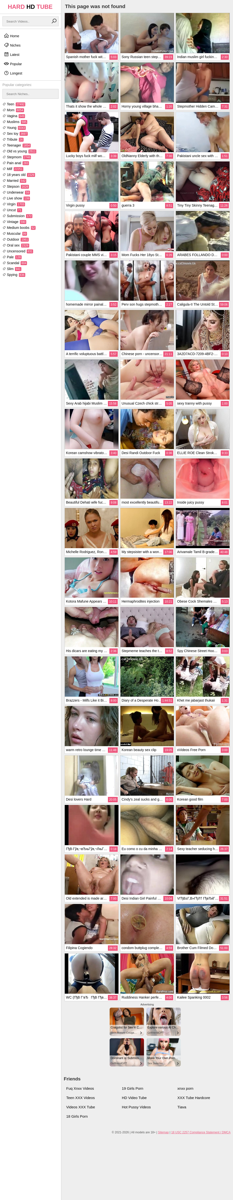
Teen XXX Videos (80, 1098)
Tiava (181, 1107)
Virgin (13, 204)
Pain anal (15, 163)
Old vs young (19, 151)
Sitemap (163, 1132)
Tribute (13, 139)
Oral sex (15, 245)
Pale (12, 257)
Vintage (14, 222)
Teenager (16, 145)
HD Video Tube (134, 1098)
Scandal (14, 263)
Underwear (16, 192)
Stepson (15, 186)
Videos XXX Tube (80, 1107)
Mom (13, 110)
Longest (13, 73)
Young (14, 128)
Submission (17, 216)
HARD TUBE (30, 6)
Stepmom (16, 157)
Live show (16, 198)
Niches (12, 45)
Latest (11, 54)
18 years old (18, 175)
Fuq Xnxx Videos (80, 1088)
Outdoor (15, 239)
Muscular (14, 233)
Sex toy (15, 134)
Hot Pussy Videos (136, 1107)
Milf (12, 169)
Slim (11, 269)
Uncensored (17, 251)
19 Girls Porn (132, 1088)
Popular (13, 63)
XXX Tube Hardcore (193, 1098)
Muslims (14, 122)
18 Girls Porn (77, 1116)
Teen (13, 104)
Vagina (13, 116)
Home (11, 35)
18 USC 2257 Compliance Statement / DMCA (201, 1132)
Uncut (12, 210)
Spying (13, 275)
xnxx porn (185, 1088)
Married (14, 181)
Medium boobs (19, 228)
